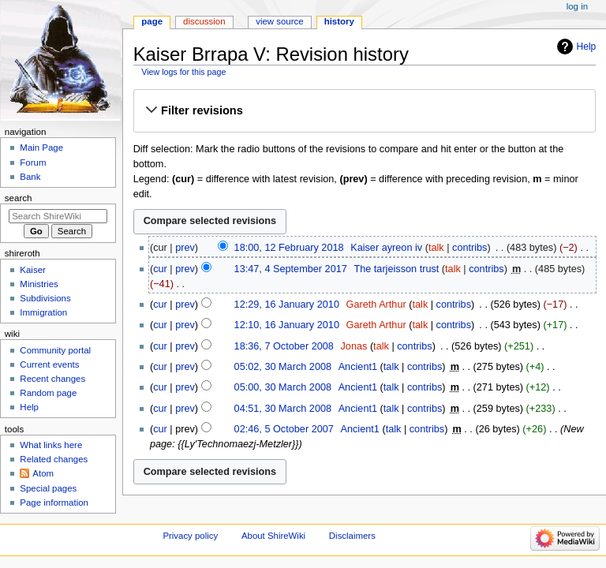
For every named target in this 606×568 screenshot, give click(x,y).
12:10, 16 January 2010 (286, 325)
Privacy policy (190, 535)
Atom (43, 473)
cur (160, 269)
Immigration (43, 312)
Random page (48, 393)
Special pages (48, 488)
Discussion (204, 21)
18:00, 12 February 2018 (289, 247)
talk (436, 247)
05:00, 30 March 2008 (282, 387)
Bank (30, 176)
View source (279, 21)
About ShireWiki (273, 535)
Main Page (41, 147)
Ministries (39, 284)
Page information (54, 502)
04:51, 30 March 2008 (282, 408)
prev (185, 247)
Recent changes (52, 378)
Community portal (55, 350)
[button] (364, 110)
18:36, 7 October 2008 (284, 346)
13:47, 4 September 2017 (290, 269)
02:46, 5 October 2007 (284, 429)
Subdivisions (45, 298)
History (339, 21)
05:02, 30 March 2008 (282, 366)
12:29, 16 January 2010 (286, 304)
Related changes (54, 459)
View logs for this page (183, 72)
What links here (51, 445)
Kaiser (32, 270)
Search (18, 198)
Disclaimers (352, 535)
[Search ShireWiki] (58, 216)
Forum (33, 162)
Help (587, 46)
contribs (469, 247)
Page (152, 21)
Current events (49, 364)
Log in (577, 6)
